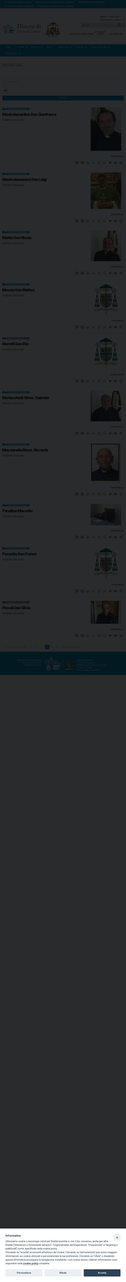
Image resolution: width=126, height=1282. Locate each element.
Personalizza (24, 1272)
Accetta (102, 1272)
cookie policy (30, 1263)
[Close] (117, 1237)
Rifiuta (63, 1272)
